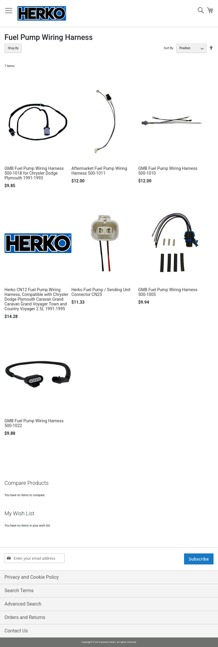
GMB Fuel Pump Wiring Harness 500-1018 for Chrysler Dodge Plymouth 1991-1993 (34, 173)
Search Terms (19, 590)
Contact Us (16, 631)
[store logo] (41, 13)
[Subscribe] (199, 558)
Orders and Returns (24, 617)
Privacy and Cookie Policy (31, 577)
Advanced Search (22, 604)
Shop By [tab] (13, 48)
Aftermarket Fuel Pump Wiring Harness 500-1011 (99, 171)
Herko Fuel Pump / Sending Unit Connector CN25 (100, 292)
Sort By (168, 48)
